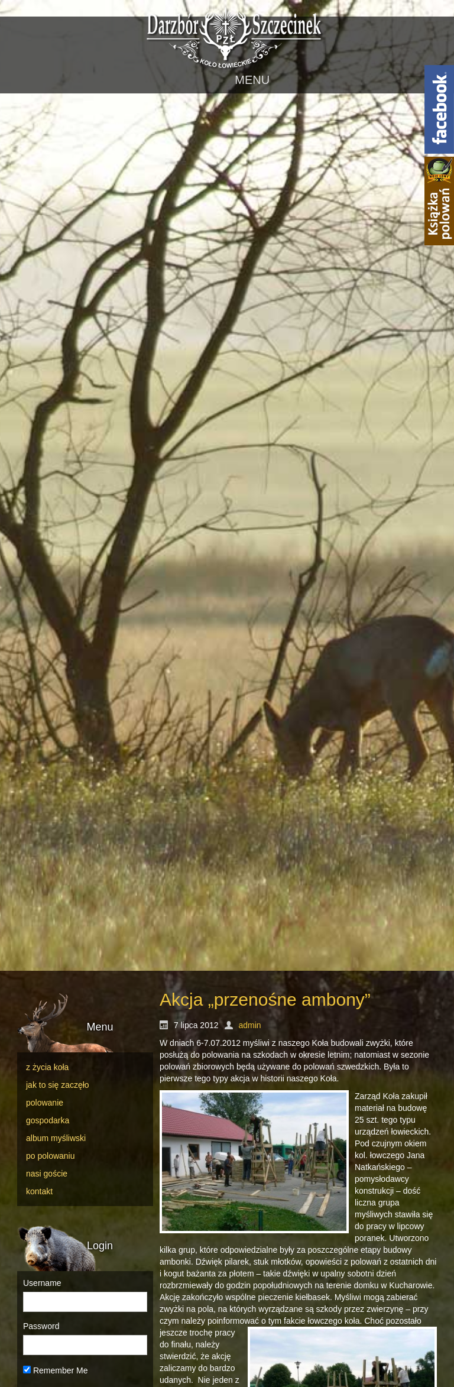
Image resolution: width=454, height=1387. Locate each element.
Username (42, 1283)
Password (41, 1326)
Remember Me (55, 1370)
